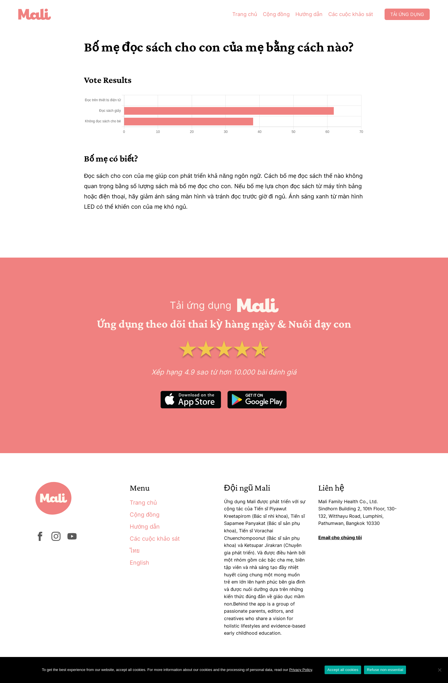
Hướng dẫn (309, 14)
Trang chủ (244, 14)
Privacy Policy (300, 670)
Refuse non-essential (385, 670)
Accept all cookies (343, 670)
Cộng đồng (276, 14)
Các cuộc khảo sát (350, 14)
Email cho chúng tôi (340, 537)
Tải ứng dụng (407, 14)
